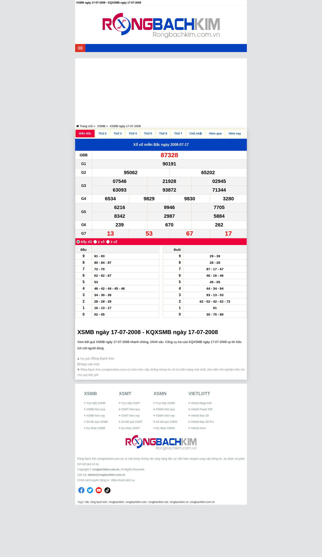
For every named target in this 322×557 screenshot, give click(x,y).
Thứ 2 (103, 133)
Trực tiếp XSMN (165, 403)
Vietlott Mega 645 (201, 403)
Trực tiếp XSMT (130, 403)
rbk (87, 502)
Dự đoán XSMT (130, 428)
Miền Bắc (85, 133)
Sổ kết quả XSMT (131, 421)
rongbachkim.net (158, 502)
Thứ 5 (148, 133)
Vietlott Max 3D (200, 415)
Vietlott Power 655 (201, 409)
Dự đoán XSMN (165, 428)
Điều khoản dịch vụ (122, 480)
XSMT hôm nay (130, 415)
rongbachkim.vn (179, 502)
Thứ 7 (178, 133)
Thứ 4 (133, 133)
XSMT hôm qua (130, 409)
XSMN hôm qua (165, 409)
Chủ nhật (195, 133)
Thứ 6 (163, 133)
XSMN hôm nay (165, 415)
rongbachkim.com (136, 502)
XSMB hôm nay (95, 415)
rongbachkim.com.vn (105, 469)
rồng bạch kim (98, 502)
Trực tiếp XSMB (95, 403)
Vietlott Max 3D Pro (202, 421)
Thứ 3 (118, 133)
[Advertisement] (161, 89)
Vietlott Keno (198, 428)
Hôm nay (235, 133)
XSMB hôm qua (95, 409)
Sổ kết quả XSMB (97, 421)
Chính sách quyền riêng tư (93, 480)
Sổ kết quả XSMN (166, 421)
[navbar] (80, 48)
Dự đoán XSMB (95, 428)
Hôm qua (215, 133)
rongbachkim (116, 502)
